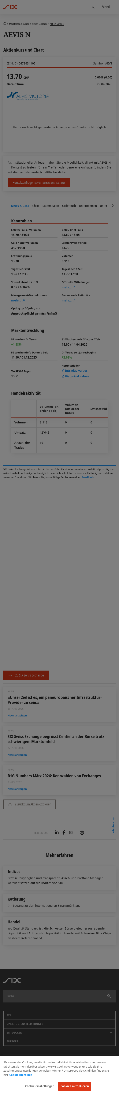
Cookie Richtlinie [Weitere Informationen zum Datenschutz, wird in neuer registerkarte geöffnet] (20, 1075)
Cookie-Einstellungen (40, 1086)
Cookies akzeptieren (74, 1086)
